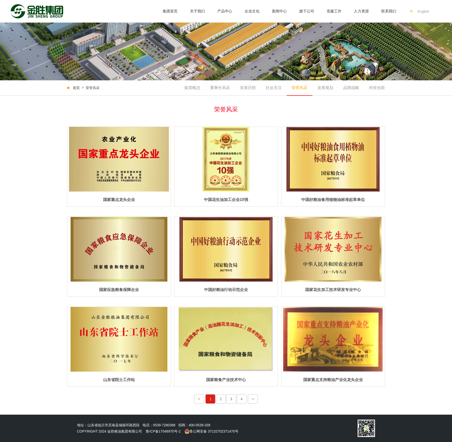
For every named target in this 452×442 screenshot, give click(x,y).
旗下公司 (306, 11)
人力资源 (361, 11)
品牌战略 (351, 88)
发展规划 (325, 88)
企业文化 (252, 11)
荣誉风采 (299, 88)
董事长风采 (220, 88)
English (423, 11)
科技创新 (377, 88)
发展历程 (248, 88)
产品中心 (224, 11)
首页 (76, 88)
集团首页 (170, 11)
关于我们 (197, 11)
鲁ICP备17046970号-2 (163, 431)
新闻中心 (279, 11)
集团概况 (192, 88)
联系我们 (388, 11)
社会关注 (274, 88)
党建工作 (334, 11)
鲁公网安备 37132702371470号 (211, 431)
